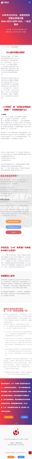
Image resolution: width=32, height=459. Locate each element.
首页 (2, 47)
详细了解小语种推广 (10, 221)
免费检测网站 (8, 417)
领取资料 (21, 457)
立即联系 (10, 232)
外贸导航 (21, 439)
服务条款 (13, 452)
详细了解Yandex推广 (10, 227)
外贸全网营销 (14, 47)
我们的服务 (7, 47)
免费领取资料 (14, 439)
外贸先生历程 (7, 439)
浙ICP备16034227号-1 (21, 452)
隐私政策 (7, 452)
